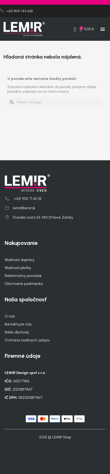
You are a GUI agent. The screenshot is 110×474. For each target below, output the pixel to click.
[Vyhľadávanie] (55, 102)
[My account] (75, 29)
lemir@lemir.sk (24, 208)
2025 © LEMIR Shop (55, 437)
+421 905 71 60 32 (27, 199)
